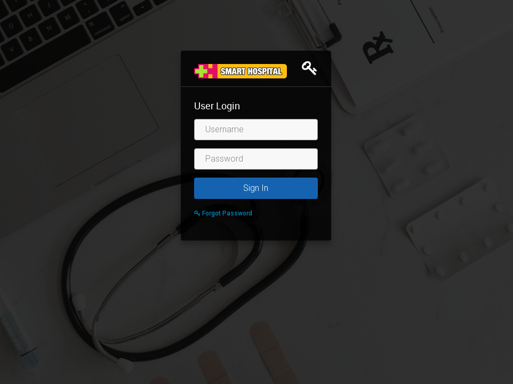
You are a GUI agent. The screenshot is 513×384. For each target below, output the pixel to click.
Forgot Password (223, 213)
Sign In (255, 188)
